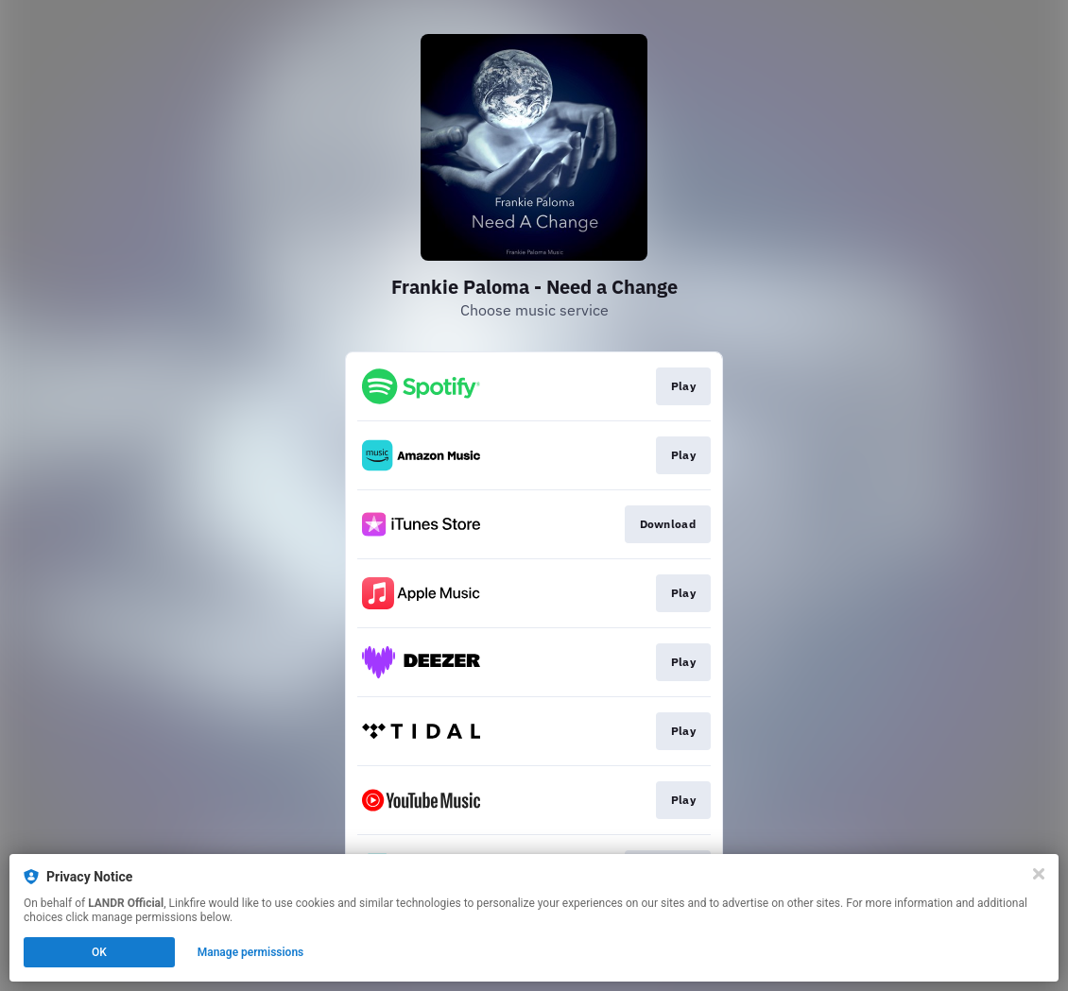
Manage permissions (251, 952)
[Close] (1039, 874)
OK (99, 952)
